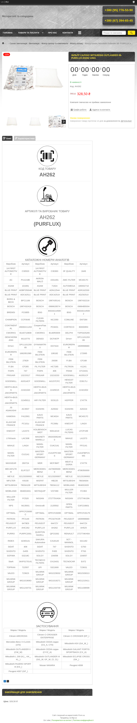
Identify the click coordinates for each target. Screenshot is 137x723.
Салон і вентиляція (18, 43)
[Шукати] (131, 33)
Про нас (52, 33)
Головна (7, 33)
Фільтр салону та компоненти (54, 43)
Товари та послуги (28, 33)
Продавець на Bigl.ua (68, 718)
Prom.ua (81, 715)
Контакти (67, 33)
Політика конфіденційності (83, 720)
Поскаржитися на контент (62, 720)
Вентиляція (34, 43)
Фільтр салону (76, 43)
